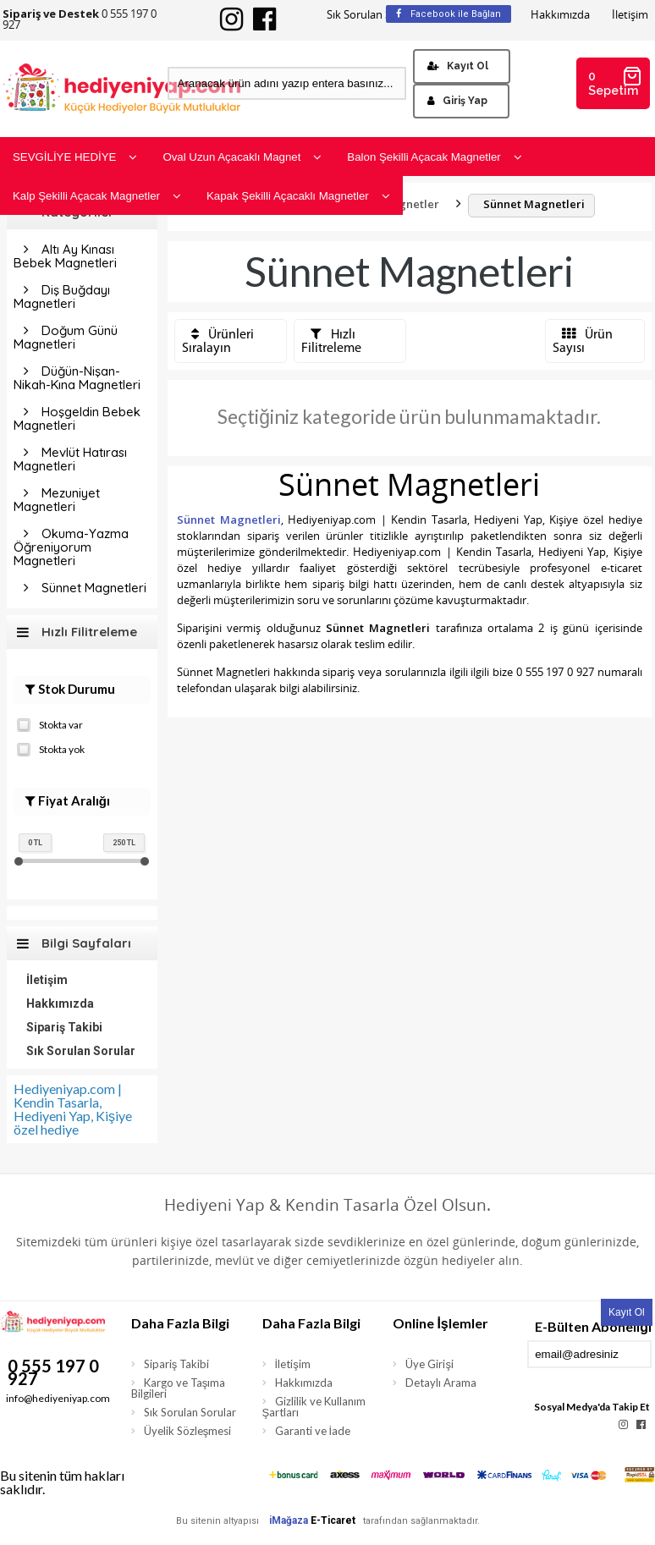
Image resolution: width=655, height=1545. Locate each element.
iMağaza (288, 1520)
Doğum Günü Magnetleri (66, 337)
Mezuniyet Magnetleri (57, 499)
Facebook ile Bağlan (448, 13)
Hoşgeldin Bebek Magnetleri (77, 418)
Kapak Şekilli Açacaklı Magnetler (298, 196)
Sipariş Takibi (64, 1027)
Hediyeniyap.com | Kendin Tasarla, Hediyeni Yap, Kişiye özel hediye (73, 1108)
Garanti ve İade (313, 1431)
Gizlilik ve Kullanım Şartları (314, 1406)
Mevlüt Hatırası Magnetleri (70, 459)
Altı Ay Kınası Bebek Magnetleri (65, 256)
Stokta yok (51, 748)
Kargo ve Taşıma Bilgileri (178, 1388)
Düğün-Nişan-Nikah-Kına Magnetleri (77, 378)
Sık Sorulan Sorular (374, 14)
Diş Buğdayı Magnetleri (62, 296)
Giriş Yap (457, 101)
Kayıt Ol (457, 66)
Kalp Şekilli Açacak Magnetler (97, 196)
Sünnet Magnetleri (93, 588)
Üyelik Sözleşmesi (188, 1431)
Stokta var (50, 723)
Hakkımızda (560, 14)
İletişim (630, 14)
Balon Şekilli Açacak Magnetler (434, 157)
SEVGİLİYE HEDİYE (75, 157)
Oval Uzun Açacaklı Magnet (242, 157)
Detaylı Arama (440, 1382)
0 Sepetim (615, 81)
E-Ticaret (333, 1520)
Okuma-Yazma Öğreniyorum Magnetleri (71, 547)
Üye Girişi (429, 1364)
